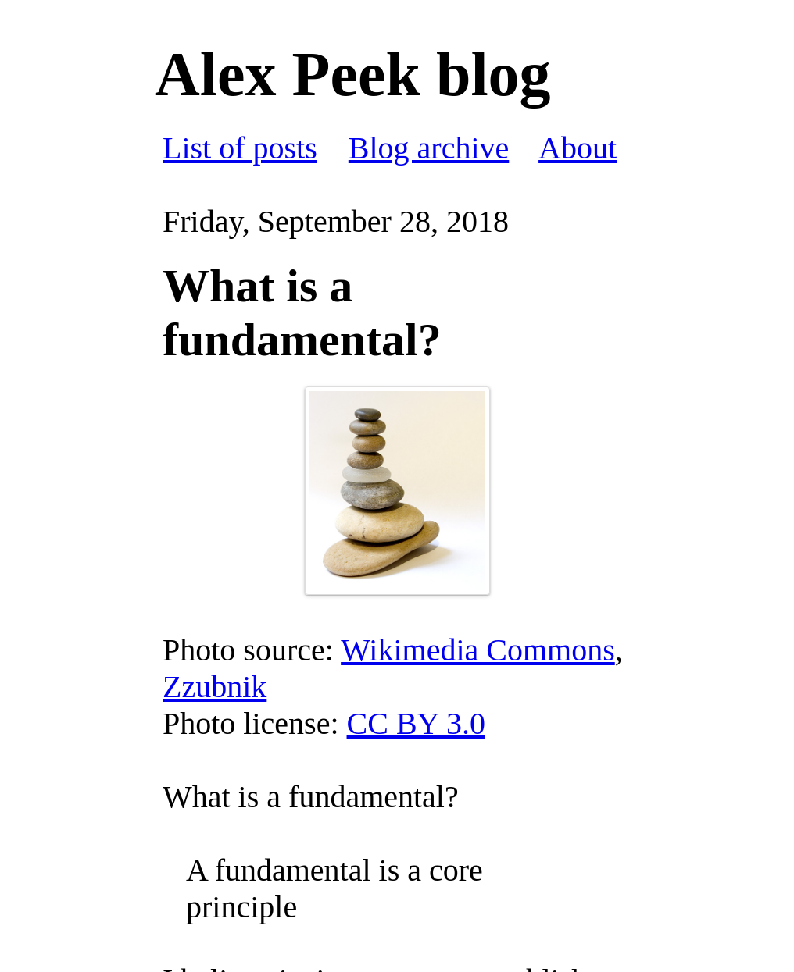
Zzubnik (214, 686)
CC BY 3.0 (416, 723)
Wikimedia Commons (478, 650)
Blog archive (429, 148)
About (577, 148)
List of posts (240, 148)
